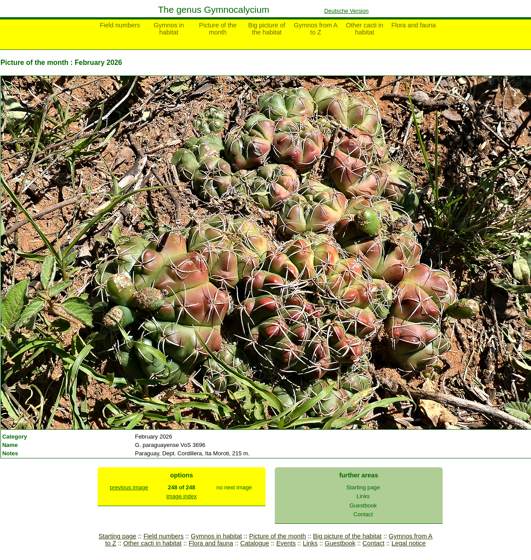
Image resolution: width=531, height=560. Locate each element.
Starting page (363, 487)
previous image (129, 487)
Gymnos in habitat (169, 29)
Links (363, 496)
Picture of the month (218, 29)
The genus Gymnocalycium (213, 9)
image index (181, 496)
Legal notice (408, 543)
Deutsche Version (346, 11)
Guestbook (363, 505)
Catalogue (254, 543)
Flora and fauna (413, 25)
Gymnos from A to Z (316, 29)
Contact (363, 514)
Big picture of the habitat (266, 29)
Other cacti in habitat (364, 29)
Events (286, 543)
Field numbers (120, 25)
